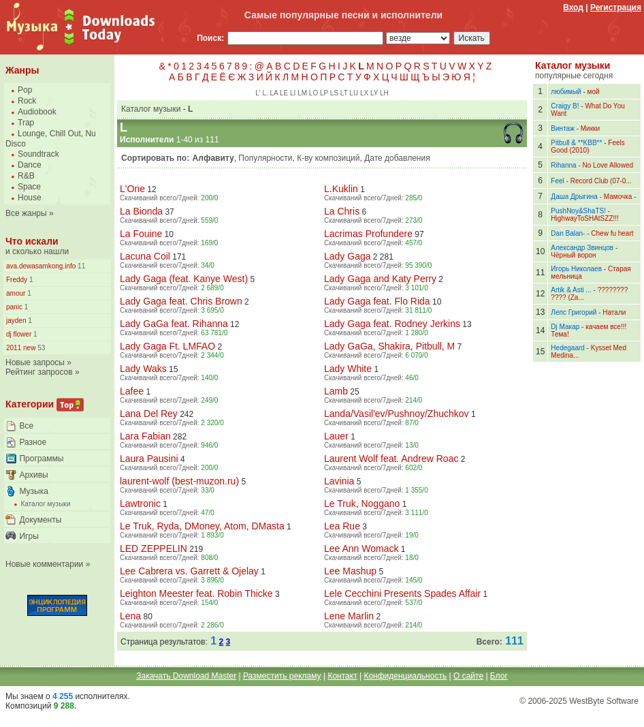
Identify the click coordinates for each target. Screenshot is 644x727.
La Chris (341, 211)
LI (292, 93)
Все (26, 426)
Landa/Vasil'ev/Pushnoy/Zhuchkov (396, 413)
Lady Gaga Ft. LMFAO (167, 346)
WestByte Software (604, 701)
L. (265, 93)
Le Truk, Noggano (362, 503)
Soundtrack (38, 154)
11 (80, 266)
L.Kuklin (341, 188)
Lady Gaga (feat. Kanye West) (184, 278)
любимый (566, 91)
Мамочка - (620, 196)
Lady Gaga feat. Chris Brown (181, 301)
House (30, 197)
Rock (27, 101)
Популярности (265, 158)
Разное (32, 442)
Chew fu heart (612, 233)
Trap (26, 122)
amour (15, 293)
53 (40, 348)
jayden (16, 320)
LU (353, 93)
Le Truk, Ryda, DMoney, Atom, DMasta (202, 526)
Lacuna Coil (145, 256)
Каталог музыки (45, 504)
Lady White (348, 368)
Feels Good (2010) (587, 146)
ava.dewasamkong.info (41, 266)
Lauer (336, 436)
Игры (28, 536)
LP (324, 93)
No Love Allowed (608, 165)
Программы (41, 458)
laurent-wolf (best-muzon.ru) (179, 481)
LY (374, 93)
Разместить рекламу (282, 676)
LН (384, 93)
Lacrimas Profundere (368, 233)
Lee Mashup (350, 571)
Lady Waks (143, 368)
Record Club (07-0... (601, 181)
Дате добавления (397, 158)
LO (313, 93)
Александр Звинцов (582, 247)
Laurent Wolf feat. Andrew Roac (391, 458)
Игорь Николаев (576, 269)
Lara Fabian (145, 436)
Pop (25, 90)
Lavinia (339, 481)
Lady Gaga (347, 256)
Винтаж (563, 128)
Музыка (33, 491)
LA (274, 93)
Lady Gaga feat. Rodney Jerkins (392, 323)
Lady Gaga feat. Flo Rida (377, 301)
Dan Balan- (568, 233)
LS (334, 93)
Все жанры (26, 213)
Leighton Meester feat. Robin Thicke (196, 593)
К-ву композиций (328, 158)
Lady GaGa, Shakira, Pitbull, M (389, 346)
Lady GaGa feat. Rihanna (174, 323)
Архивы (33, 475)
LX (364, 93)
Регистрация (615, 7)
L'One (132, 188)
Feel (557, 181)
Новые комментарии (44, 564)
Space (29, 186)
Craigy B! (565, 106)
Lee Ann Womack (361, 548)
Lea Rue (342, 526)
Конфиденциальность (405, 676)
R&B (26, 176)
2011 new (20, 348)
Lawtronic (140, 503)
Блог (499, 676)
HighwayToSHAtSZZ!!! (584, 218)
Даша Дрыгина (574, 196)
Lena (130, 615)
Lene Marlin (349, 615)
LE (284, 93)
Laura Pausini (149, 458)
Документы (40, 520)
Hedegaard (567, 348)
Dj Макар (565, 326)
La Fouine (141, 233)
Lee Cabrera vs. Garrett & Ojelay (189, 571)
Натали (614, 312)
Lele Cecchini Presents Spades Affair (402, 593)
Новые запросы (35, 362)
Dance (30, 165)
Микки (590, 128)
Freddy (16, 279)
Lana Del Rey (149, 413)
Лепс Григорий (573, 312)
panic (14, 307)
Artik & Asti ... (571, 290)
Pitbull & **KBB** (576, 142)
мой (593, 91)
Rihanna (563, 165)
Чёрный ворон (573, 255)
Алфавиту (213, 158)
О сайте (468, 676)
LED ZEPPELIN (153, 548)
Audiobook (37, 112)
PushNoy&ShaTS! (578, 211)
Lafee (132, 391)
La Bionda (141, 211)
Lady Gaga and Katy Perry (380, 278)
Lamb (336, 391)
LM (302, 93)
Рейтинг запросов (39, 372)
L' (257, 93)
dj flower (18, 334)
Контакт (342, 676)
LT (344, 93)
